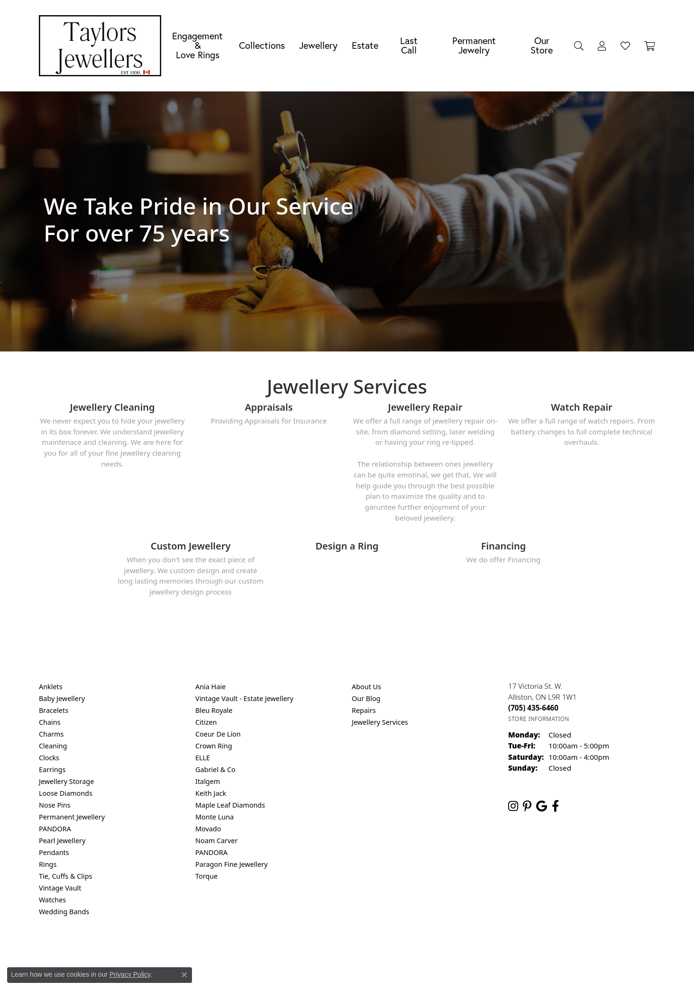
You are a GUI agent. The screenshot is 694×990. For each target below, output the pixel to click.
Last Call (409, 45)
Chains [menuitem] (50, 722)
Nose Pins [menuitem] (55, 805)
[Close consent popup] (184, 975)
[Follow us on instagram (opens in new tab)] (513, 806)
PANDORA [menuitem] (55, 828)
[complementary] (625, 938)
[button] (579, 45)
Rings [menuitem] (47, 864)
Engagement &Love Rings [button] (197, 45)
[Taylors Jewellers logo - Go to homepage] (102, 45)
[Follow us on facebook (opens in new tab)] (555, 806)
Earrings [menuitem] (52, 769)
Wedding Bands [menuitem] (64, 911)
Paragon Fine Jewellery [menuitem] (231, 864)
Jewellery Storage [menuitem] (66, 781)
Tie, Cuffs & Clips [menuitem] (65, 876)
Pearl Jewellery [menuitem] (62, 840)
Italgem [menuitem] (207, 781)
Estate (365, 45)
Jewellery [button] (318, 45)
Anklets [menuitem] (51, 686)
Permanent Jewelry (474, 45)
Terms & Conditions (356, 950)
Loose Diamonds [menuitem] (65, 793)
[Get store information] (538, 719)
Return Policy (253, 950)
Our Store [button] (541, 45)
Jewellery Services (380, 722)
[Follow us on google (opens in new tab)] (541, 806)
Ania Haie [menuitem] (210, 686)
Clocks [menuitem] (49, 757)
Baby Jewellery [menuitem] (62, 698)
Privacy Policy (300, 950)
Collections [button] (262, 45)
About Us (366, 686)
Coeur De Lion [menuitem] (218, 733)
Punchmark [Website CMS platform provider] (364, 980)
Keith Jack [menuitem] (210, 793)
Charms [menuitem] (51, 733)
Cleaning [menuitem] (53, 745)
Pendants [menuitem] (54, 852)
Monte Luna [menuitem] (214, 816)
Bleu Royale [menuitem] (213, 710)
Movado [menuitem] (208, 828)
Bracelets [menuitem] (53, 710)
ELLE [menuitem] (202, 757)
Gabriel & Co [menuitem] (215, 769)
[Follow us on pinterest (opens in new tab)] (527, 806)
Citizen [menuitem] (206, 722)
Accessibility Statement (426, 950)
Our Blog (366, 698)
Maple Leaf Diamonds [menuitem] (230, 805)
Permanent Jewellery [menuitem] (72, 816)
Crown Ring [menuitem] (213, 745)
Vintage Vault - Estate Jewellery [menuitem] (244, 698)
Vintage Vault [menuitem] (60, 887)
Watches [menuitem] (52, 899)
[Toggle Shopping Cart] (649, 45)
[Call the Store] (533, 707)
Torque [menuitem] (206, 876)
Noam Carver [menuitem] (216, 840)
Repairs (364, 710)
